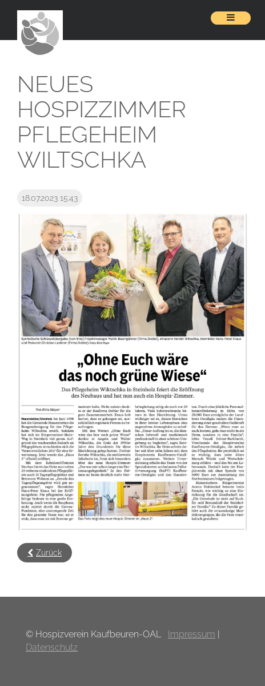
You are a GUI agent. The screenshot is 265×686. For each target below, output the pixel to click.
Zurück (49, 552)
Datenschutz (52, 647)
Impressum (191, 634)
